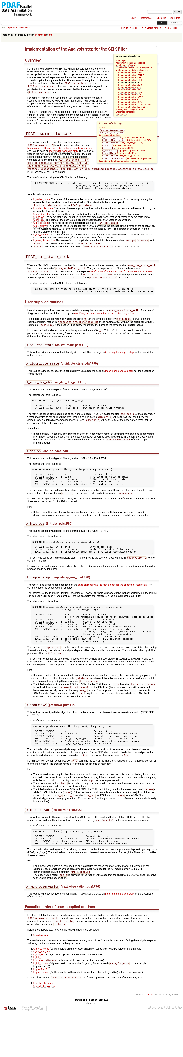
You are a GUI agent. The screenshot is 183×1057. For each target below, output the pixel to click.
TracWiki (150, 1039)
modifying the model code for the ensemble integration (104, 323)
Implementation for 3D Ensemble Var (135, 104)
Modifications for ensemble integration (134, 67)
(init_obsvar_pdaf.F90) (121, 159)
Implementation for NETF (129, 94)
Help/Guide (160, 18)
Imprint (161, 1052)
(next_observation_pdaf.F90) (127, 161)
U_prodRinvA (40, 231)
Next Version (171, 28)
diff (50, 35)
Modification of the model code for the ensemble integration (59, 149)
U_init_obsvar (40, 240)
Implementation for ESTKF (130, 72)
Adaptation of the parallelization (130, 63)
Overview (103, 127)
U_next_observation (44, 246)
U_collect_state (41, 204)
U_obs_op (38, 222)
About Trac (175, 18)
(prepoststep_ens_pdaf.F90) (123, 153)
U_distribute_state (43, 213)
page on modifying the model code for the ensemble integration (112, 607)
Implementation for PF (128, 99)
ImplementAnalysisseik (18, 27)
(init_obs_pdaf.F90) (118, 150)
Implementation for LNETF (130, 97)
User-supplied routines (109, 135)
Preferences (146, 18)
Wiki (162, 23)
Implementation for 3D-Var (130, 102)
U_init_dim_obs (41, 219)
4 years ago (40, 35)
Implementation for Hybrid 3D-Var (133, 107)
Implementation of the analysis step (132, 70)
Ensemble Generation (126, 112)
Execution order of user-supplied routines (118, 164)
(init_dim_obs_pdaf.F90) (122, 144)
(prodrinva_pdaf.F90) (119, 156)
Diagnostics (121, 114)
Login (133, 18)
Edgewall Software (34, 1054)
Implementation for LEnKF (130, 92)
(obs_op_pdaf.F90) (116, 147)
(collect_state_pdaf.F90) (123, 138)
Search (175, 23)
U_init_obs (39, 225)
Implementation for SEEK (129, 87)
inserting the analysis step (63, 152)
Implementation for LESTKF (131, 75)
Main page (121, 60)
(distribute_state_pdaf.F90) (126, 141)
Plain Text (91, 1047)
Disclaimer (151, 1052)
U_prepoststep (41, 228)
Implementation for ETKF (129, 77)
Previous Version (129, 28)
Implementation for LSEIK (130, 85)
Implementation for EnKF (129, 89)
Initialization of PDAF (125, 65)
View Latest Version (151, 28)
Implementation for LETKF (130, 80)
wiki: (4, 27)
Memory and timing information (130, 109)
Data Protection (174, 1052)
